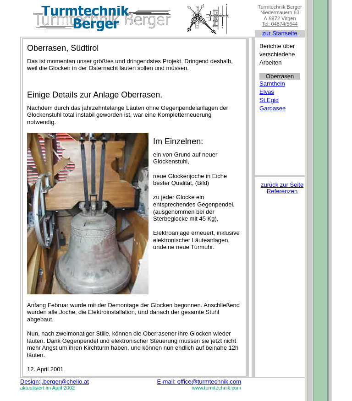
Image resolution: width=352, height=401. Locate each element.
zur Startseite (279, 33)
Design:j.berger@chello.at (54, 381)
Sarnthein (272, 83)
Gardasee (272, 108)
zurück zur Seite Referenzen (282, 188)
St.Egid (269, 100)
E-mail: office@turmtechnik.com (199, 381)
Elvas (266, 91)
